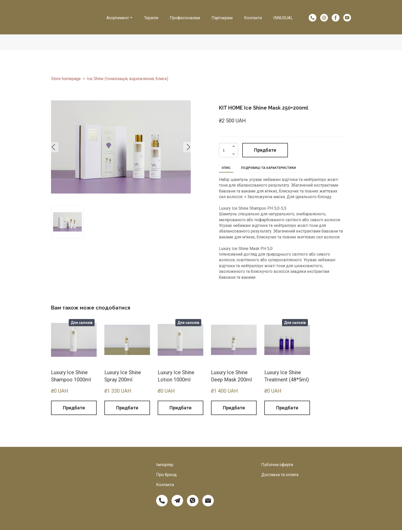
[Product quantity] (227, 150)
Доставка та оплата (279, 474)
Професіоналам (185, 17)
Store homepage (66, 78)
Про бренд (166, 474)
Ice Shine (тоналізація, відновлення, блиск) (127, 78)
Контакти (253, 17)
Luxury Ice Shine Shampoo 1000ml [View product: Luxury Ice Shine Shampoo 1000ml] (71, 376)
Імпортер (164, 464)
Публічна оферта (277, 464)
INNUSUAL (283, 17)
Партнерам (222, 17)
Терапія (151, 17)
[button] (312, 18)
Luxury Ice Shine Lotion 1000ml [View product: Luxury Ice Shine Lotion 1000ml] (176, 376)
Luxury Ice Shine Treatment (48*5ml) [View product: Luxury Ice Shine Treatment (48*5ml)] (286, 376)
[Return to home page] (73, 14)
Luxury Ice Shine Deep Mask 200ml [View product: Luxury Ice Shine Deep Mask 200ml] (231, 376)
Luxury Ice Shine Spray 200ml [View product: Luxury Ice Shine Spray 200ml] (122, 376)
